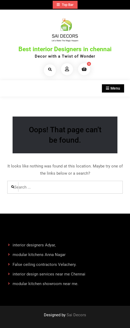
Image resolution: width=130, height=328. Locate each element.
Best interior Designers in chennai (65, 49)
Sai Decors (76, 315)
